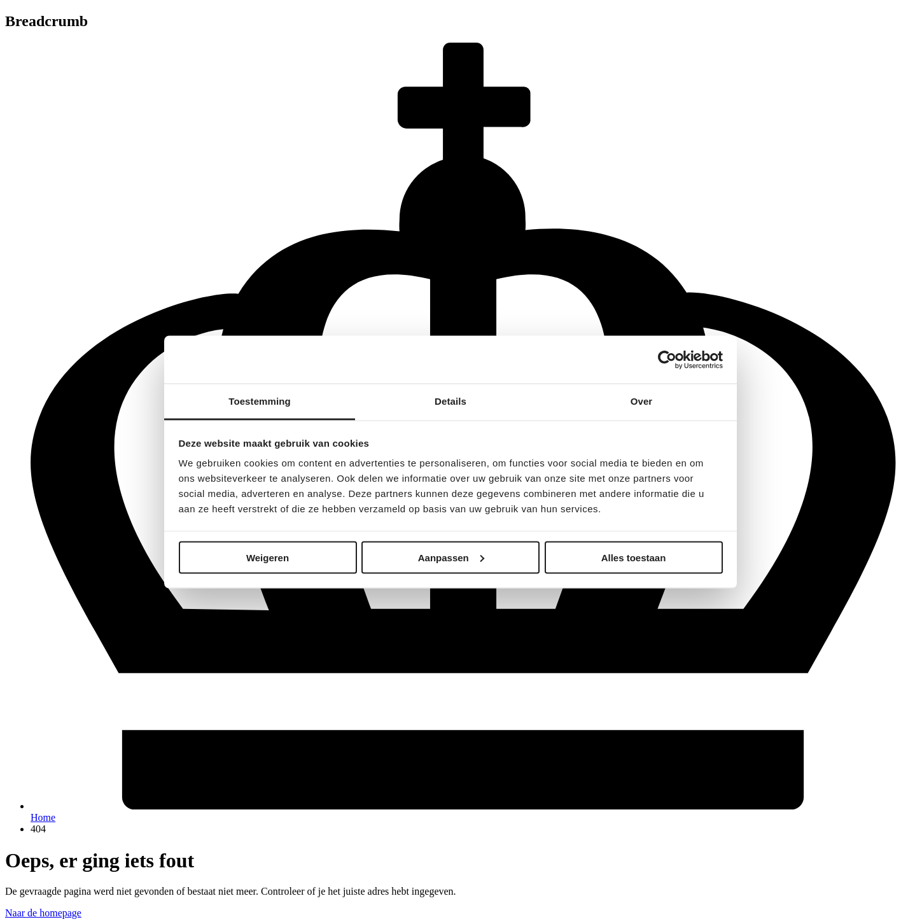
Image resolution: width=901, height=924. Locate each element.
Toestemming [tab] (259, 401)
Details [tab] (450, 401)
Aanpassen (451, 557)
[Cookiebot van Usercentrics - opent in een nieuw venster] (667, 359)
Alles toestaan (633, 557)
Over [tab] (642, 401)
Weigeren (267, 557)
